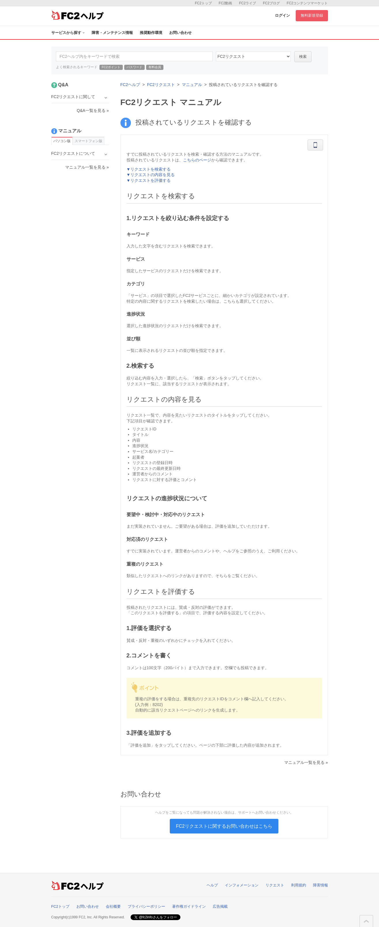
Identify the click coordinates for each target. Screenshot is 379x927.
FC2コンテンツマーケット (307, 3)
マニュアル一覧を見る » (306, 762)
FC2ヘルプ (130, 84)
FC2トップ (203, 3)
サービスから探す (68, 32)
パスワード (134, 67)
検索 (303, 56)
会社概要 (113, 906)
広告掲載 (220, 906)
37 (253, 56)
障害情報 (320, 885)
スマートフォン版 (88, 141)
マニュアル (192, 84)
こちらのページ (197, 160)
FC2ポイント (111, 67)
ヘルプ (212, 885)
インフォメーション (242, 885)
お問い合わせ (180, 32)
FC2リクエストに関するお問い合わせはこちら (224, 826)
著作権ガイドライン (189, 906)
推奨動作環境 (151, 32)
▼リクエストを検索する (149, 169)
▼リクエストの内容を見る (151, 174)
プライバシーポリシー (146, 906)
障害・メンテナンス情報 (112, 32)
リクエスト (274, 885)
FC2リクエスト (161, 84)
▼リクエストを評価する (149, 180)
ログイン (282, 15)
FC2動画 (225, 3)
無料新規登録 (312, 15)
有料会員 (154, 67)
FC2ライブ (247, 3)
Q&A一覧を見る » (93, 110)
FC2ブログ (271, 3)
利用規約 (298, 885)
